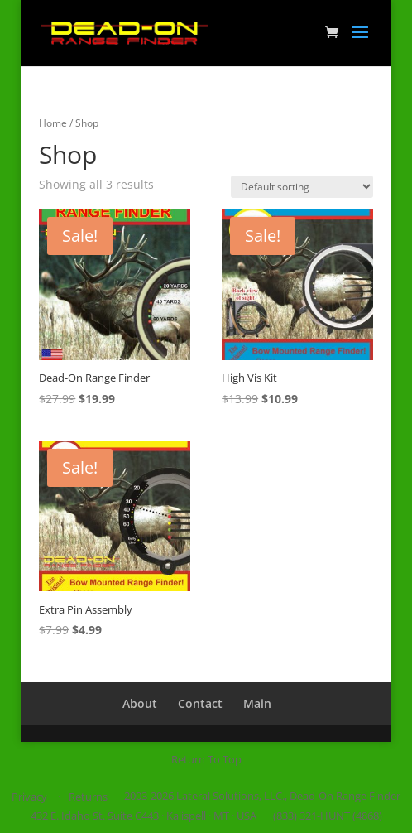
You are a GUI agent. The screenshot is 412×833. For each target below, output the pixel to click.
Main (257, 703)
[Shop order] (302, 187)
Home (53, 123)
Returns (88, 796)
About (139, 703)
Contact (200, 703)
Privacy (29, 796)
